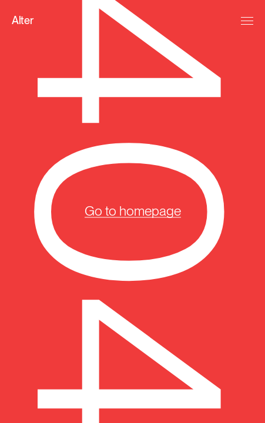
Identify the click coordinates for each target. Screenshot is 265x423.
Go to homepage (133, 211)
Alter (22, 20)
